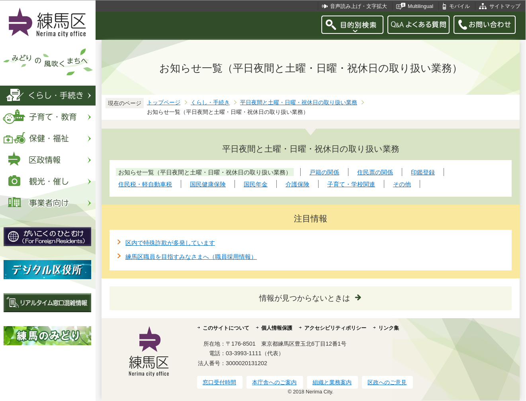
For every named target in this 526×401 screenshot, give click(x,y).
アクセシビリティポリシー (335, 328)
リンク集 (388, 328)
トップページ (163, 103)
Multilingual (420, 6)
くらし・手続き (210, 103)
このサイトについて (226, 328)
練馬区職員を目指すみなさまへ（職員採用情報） (191, 256)
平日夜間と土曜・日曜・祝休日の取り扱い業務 (298, 103)
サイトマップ (504, 6)
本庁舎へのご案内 (274, 382)
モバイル (459, 6)
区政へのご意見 (387, 382)
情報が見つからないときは (304, 298)
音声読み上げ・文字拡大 (358, 6)
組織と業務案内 (332, 382)
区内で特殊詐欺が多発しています (170, 242)
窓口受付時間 (219, 382)
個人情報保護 (276, 328)
